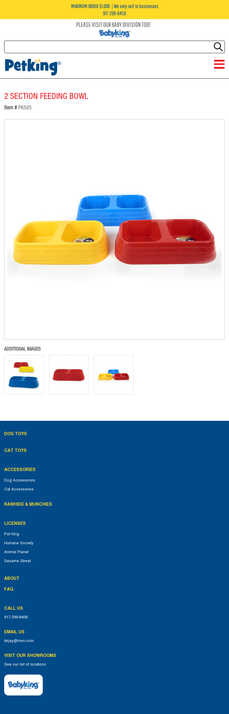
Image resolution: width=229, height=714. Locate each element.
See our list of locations (25, 664)
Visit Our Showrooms (31, 655)
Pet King (11, 534)
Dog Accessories (19, 480)
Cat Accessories (19, 489)
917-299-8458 (16, 617)
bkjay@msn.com (19, 640)
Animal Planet (16, 552)
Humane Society (18, 543)
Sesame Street (17, 561)
